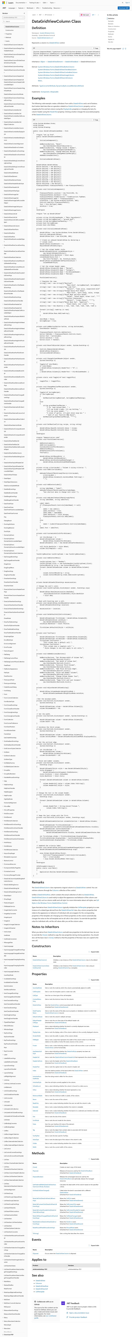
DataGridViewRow (44, 895)
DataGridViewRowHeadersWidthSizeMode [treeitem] (14, 317)
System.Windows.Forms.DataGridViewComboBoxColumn (57, 72)
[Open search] (123, 2)
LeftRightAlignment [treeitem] (10, 1076)
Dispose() (35, 1171)
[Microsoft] (3, 2)
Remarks (110, 24)
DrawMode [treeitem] (7, 618)
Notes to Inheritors (114, 26)
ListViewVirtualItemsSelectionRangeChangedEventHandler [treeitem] (14, 1276)
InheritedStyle (37, 1082)
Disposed (35, 1253)
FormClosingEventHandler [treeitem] (12, 716)
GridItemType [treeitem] (8, 759)
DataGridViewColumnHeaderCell (65, 1057)
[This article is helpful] (123, 48)
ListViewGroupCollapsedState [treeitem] (13, 1197)
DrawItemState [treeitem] (8, 586)
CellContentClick (71, 1204)
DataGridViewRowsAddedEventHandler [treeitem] (14, 378)
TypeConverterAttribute (47, 86)
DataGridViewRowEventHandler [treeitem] (13, 301)
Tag (34, 1130)
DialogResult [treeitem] (8, 520)
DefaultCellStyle (37, 1017)
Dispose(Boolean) (38, 1177)
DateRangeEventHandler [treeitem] (11, 500)
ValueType (36, 1139)
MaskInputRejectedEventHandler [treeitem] (14, 1296)
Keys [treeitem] (5, 1047)
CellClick (68, 1198)
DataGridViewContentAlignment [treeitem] (14, 144)
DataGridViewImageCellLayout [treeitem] (13, 206)
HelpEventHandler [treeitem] (9, 788)
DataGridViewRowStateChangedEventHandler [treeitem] (14, 402)
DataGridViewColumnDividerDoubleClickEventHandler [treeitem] (14, 61)
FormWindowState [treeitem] (9, 730)
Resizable (35, 1107)
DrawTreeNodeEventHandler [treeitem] (12, 633)
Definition (111, 18)
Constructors (112, 29)
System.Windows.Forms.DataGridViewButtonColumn (56, 67)
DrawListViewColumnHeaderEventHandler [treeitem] (14, 596)
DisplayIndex (67, 109)
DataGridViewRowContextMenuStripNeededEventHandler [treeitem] (14, 268)
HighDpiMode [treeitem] (8, 799)
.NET (40, 15)
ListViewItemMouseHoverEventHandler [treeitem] (14, 1243)
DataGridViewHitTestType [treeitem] (11, 191)
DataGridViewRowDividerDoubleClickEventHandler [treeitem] (14, 280)
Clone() (44, 935)
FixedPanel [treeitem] (7, 665)
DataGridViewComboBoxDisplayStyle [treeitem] (14, 133)
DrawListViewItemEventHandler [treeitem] (13, 605)
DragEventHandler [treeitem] (9, 575)
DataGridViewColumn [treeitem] (12, 27)
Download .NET (124, 8)
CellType (35, 995)
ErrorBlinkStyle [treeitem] (8, 640)
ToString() (36, 1233)
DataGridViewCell (67, 910)
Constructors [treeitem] (9, 30)
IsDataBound (37, 1086)
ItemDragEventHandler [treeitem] (11, 1018)
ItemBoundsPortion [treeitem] (10, 989)
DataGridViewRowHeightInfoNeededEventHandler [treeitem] (14, 330)
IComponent (45, 92)
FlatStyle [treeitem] (6, 672)
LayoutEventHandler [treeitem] (10, 1069)
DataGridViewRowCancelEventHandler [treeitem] (14, 252)
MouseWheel (70, 1228)
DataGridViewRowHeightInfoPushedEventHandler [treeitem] (14, 342)
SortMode (36, 1120)
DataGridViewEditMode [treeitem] (11, 173)
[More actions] (98, 14)
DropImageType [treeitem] (9, 636)
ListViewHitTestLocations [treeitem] (11, 1211)
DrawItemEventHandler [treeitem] (11, 582)
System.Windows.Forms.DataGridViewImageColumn (56, 75)
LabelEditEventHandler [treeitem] (11, 1062)
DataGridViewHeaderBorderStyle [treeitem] (14, 183)
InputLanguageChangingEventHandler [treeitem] (14, 967)
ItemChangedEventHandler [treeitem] (12, 997)
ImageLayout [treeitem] (8, 917)
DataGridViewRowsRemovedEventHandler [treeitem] (14, 390)
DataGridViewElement (55, 62)
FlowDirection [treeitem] (8, 676)
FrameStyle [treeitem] (7, 734)
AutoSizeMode (37, 988)
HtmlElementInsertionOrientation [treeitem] (14, 839)
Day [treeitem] (5, 517)
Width (34, 1147)
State (34, 1124)
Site (34, 1116)
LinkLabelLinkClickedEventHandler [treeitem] (14, 1116)
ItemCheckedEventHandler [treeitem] (12, 1004)
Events (110, 37)
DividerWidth (37, 1036)
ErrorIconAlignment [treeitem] (10, 644)
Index (34, 1071)
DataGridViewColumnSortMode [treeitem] (13, 94)
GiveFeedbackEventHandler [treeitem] (12, 745)
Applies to (111, 39)
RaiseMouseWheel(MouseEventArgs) (44, 1228)
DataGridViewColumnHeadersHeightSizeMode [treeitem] (14, 89)
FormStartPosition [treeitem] (9, 727)
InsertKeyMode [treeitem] (8, 975)
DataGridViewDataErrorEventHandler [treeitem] (14, 156)
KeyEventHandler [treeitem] (9, 1037)
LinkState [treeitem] (7, 1120)
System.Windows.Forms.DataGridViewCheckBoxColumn (57, 69)
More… (40, 81)
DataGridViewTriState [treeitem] (10, 475)
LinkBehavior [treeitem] (8, 1087)
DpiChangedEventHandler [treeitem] (12, 560)
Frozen (35, 1045)
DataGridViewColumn (75, 106)
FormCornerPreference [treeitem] (11, 723)
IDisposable (54, 92)
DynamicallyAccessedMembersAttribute (70, 86)
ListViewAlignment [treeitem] (9, 1190)
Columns (55, 890)
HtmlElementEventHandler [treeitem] (12, 835)
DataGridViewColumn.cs (44, 38)
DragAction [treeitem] (7, 564)
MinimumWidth (37, 1096)
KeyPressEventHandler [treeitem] (10, 1044)
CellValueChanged (71, 1216)
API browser (48, 15)
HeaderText (53, 112)
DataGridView (54, 43)
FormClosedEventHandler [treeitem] (11, 709)
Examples (111, 21)
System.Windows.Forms (47, 33)
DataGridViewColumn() (40, 960)
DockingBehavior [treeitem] (9, 528)
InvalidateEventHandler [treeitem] (11, 982)
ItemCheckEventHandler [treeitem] (11, 1011)
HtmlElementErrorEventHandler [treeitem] (13, 828)
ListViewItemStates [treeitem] (9, 1266)
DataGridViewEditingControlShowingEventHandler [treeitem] (14, 168)
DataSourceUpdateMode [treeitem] (11, 486)
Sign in (127, 2)
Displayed (36, 1026)
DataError (69, 1222)
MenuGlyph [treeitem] (7, 1325)
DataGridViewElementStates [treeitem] (12, 180)
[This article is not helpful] (125, 48)
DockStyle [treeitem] (7, 531)
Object (42, 62)
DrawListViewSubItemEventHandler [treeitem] (14, 613)
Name (34, 1099)
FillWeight (36, 1040)
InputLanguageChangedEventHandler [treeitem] (14, 954)
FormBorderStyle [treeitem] (9, 701)
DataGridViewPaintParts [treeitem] (11, 229)
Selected (35, 1111)
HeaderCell (36, 1057)
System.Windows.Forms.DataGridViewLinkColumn (55, 78)
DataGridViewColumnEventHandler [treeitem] (14, 71)
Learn (34, 15)
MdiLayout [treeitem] (7, 1307)
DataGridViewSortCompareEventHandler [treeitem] (14, 436)
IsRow (34, 1090)
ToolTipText (36, 1136)
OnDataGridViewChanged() (41, 1190)
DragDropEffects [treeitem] (9, 568)
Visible (35, 1143)
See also (110, 42)
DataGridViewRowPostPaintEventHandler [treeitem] (14, 354)
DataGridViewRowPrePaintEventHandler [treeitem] (14, 366)
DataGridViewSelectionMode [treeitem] (12, 425)
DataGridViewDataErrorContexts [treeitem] (14, 147)
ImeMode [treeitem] (7, 935)
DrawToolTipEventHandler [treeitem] (12, 625)
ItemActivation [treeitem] (8, 986)
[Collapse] (24, 13)
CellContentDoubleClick (73, 1210)
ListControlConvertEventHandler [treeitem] (14, 1156)
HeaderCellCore (37, 1061)
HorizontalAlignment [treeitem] (10, 803)
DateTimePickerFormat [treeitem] (11, 513)
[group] (66, 54)
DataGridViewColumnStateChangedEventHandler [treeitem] (14, 105)
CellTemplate (82, 907)
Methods (111, 34)
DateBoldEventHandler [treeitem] (11, 493)
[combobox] (13, 17)
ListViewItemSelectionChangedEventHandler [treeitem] (14, 1255)
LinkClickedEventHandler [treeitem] (11, 1094)
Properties (111, 31)
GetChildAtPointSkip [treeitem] (10, 738)
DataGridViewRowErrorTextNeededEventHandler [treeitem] (14, 292)
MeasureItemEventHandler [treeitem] (12, 1314)
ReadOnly (36, 1103)
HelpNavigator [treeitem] (8, 792)
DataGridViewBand (71, 62)
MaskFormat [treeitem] (8, 1289)
